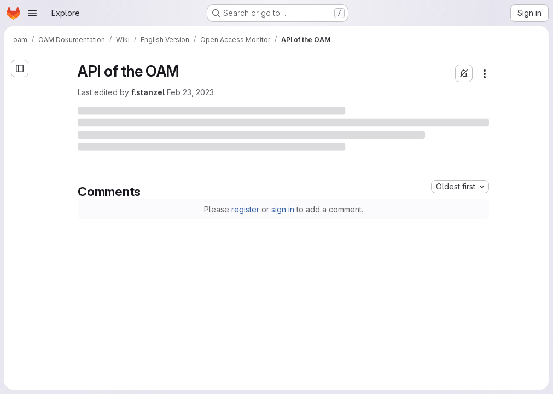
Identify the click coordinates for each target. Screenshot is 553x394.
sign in (282, 209)
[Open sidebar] (19, 68)
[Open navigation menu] (32, 13)
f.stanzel (148, 92)
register (245, 209)
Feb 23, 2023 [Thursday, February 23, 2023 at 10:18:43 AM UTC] (190, 92)
